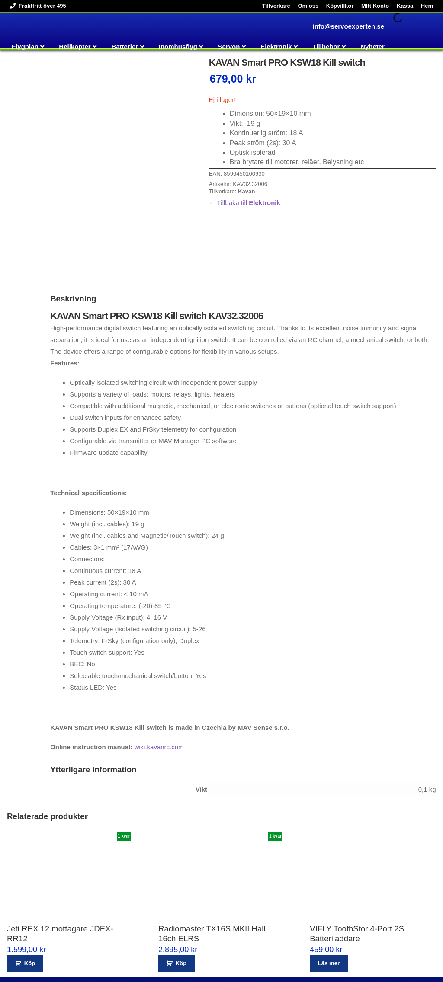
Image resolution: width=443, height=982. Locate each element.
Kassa (405, 6)
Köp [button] (29, 920)
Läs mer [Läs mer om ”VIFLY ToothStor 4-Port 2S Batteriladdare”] (329, 920)
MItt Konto (375, 6)
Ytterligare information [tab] (9, 249)
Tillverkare (276, 6)
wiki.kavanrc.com (158, 704)
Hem (427, 6)
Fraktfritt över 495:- (38, 6)
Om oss (308, 6)
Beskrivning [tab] (8, 247)
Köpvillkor (340, 6)
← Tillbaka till (244, 202)
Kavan (246, 191)
